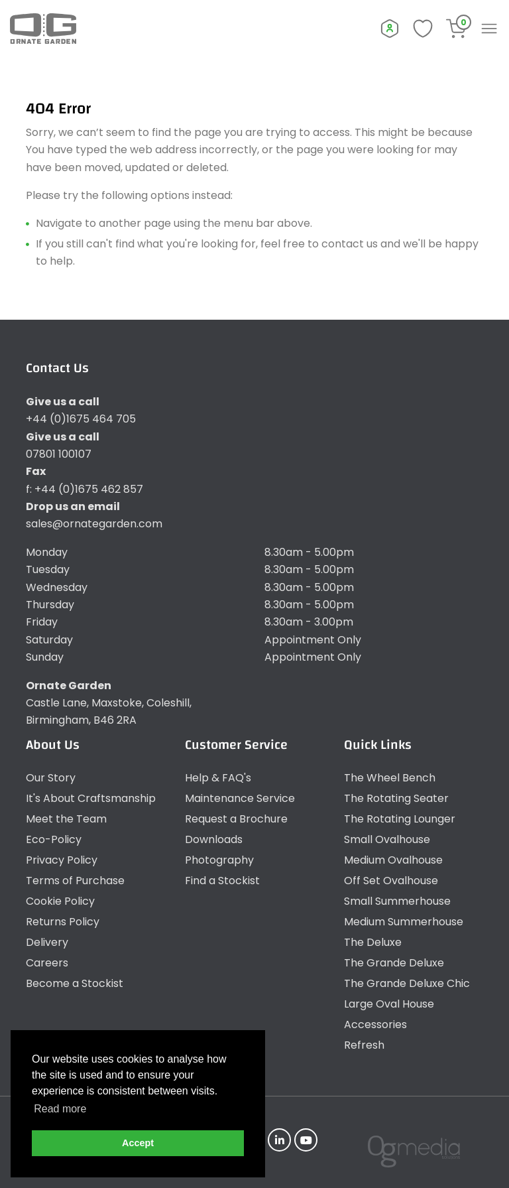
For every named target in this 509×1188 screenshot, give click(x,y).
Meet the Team (66, 818)
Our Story (51, 777)
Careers (47, 962)
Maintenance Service (240, 798)
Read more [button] (60, 1108)
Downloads (214, 839)
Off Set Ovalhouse (391, 880)
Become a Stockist (74, 983)
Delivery (47, 942)
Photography (219, 860)
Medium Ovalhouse (393, 860)
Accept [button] (138, 1143)
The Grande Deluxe (394, 962)
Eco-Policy (54, 839)
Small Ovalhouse (387, 839)
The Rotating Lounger (399, 818)
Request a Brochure (236, 818)
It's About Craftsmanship (91, 798)
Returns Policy (62, 921)
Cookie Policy (60, 901)
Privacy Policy (61, 860)
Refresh (364, 1045)
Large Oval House (389, 1004)
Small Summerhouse (397, 901)
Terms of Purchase (75, 880)
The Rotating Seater (396, 798)
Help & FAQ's (218, 777)
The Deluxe (373, 942)
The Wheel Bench (389, 777)
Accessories (375, 1024)
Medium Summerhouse (403, 921)
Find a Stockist (222, 880)
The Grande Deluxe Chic (407, 983)
